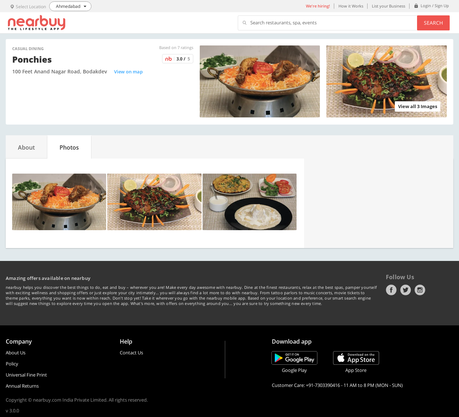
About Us (15, 352)
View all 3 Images (417, 106)
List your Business (388, 6)
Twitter (405, 290)
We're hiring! (318, 6)
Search (433, 22)
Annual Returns (22, 386)
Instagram (420, 290)
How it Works (351, 6)
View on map (128, 71)
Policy (12, 363)
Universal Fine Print (26, 375)
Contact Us (131, 352)
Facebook (391, 290)
